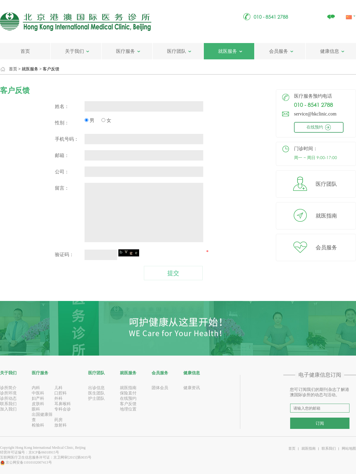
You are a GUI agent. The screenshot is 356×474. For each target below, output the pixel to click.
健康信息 (329, 51)
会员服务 (278, 51)
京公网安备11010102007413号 (26, 462)
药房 (58, 420)
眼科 (36, 409)
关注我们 (331, 14)
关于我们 (74, 51)
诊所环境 (8, 393)
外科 (58, 398)
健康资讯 (191, 388)
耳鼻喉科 (62, 404)
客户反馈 (128, 404)
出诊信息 (96, 388)
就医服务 (227, 51)
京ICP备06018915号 (43, 452)
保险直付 (128, 393)
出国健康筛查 (42, 417)
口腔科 (60, 393)
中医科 (38, 393)
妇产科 (38, 398)
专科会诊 (62, 409)
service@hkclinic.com (315, 113)
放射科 (60, 425)
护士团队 (96, 398)
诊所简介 (8, 388)
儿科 (58, 388)
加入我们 (8, 409)
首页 (25, 51)
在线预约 (323, 127)
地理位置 (128, 409)
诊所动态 (8, 398)
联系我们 (8, 404)
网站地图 (349, 448)
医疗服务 (125, 51)
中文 (349, 10)
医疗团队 (176, 51)
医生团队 (96, 393)
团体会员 (160, 388)
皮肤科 (38, 404)
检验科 (38, 425)
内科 (36, 388)
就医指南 (326, 216)
